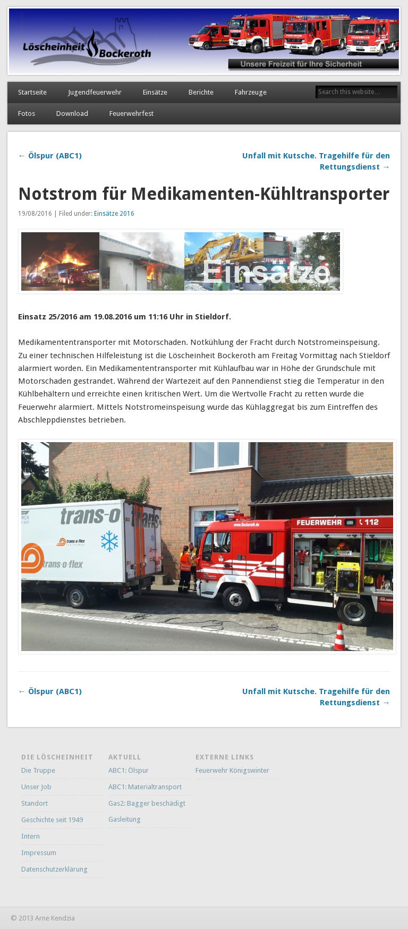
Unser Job (36, 787)
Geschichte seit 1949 (52, 820)
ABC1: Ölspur (128, 770)
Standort (34, 803)
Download (72, 113)
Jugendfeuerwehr (95, 92)
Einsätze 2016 (114, 213)
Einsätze (155, 92)
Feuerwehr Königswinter (232, 770)
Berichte (201, 92)
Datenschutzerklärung (54, 869)
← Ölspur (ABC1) (50, 156)
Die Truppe (38, 770)
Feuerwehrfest (131, 113)
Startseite (32, 92)
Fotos (26, 113)
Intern (30, 836)
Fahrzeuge (251, 92)
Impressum (38, 853)
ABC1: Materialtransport (145, 787)
